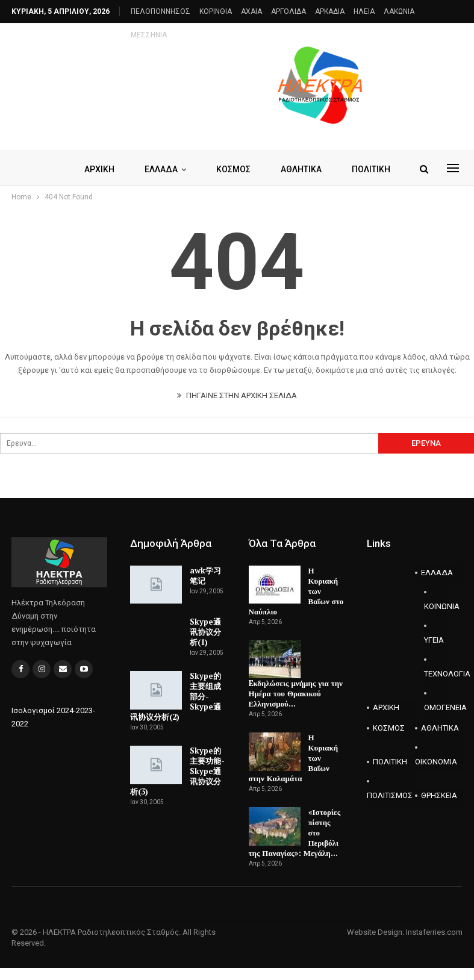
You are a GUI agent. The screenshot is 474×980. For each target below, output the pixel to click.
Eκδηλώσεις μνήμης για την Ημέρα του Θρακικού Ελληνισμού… (296, 693)
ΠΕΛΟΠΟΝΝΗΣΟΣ (160, 11)
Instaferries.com (434, 932)
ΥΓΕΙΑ (434, 639)
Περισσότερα (380, 11)
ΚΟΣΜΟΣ (257, 169)
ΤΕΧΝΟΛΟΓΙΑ (436, 673)
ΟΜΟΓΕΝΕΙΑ (436, 707)
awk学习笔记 (205, 575)
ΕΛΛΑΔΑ (183, 169)
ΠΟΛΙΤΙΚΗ (390, 761)
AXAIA (251, 11)
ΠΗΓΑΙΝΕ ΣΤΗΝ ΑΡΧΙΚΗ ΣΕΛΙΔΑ (237, 395)
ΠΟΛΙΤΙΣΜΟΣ (390, 795)
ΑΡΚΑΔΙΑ (330, 11)
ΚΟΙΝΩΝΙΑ (436, 606)
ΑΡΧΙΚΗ (120, 169)
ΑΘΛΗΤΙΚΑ (440, 727)
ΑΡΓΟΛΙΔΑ (288, 11)
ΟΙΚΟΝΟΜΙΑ (436, 761)
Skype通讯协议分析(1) (205, 632)
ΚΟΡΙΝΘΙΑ (215, 11)
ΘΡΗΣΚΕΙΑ (439, 795)
